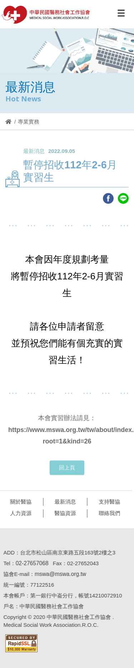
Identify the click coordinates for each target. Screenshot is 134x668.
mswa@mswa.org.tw (58, 574)
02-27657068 (30, 563)
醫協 (46, 14)
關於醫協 (19, 502)
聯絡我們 (107, 513)
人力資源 (19, 513)
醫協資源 (63, 513)
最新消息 (63, 502)
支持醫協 (107, 502)
